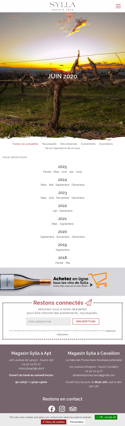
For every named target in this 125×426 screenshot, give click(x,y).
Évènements (88, 143)
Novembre (62, 197)
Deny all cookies (54, 422)
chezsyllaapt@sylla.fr (31, 368)
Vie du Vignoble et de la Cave (62, 148)
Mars (56, 171)
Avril (64, 171)
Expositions (106, 143)
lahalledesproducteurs (86, 375)
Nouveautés (49, 143)
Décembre (78, 184)
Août (79, 171)
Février (47, 171)
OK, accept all (106, 417)
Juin (71, 171)
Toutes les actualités (25, 143)
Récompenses (68, 143)
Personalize (77, 422)
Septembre (62, 184)
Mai (51, 184)
